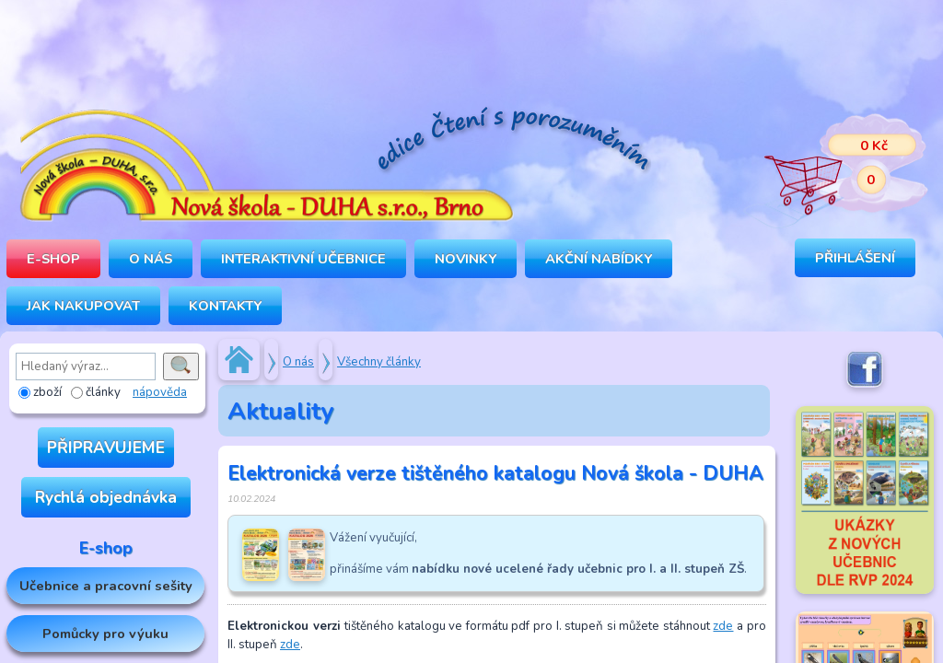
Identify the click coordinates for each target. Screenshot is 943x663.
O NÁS (150, 259)
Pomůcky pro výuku (105, 633)
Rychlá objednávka (106, 497)
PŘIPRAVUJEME (106, 447)
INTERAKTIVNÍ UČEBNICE (303, 259)
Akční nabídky (598, 259)
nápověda (160, 392)
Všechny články (379, 362)
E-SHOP (53, 259)
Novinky (465, 259)
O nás (298, 362)
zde (723, 626)
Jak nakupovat (83, 306)
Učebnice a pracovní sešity (105, 585)
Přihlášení (855, 258)
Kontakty (225, 306)
